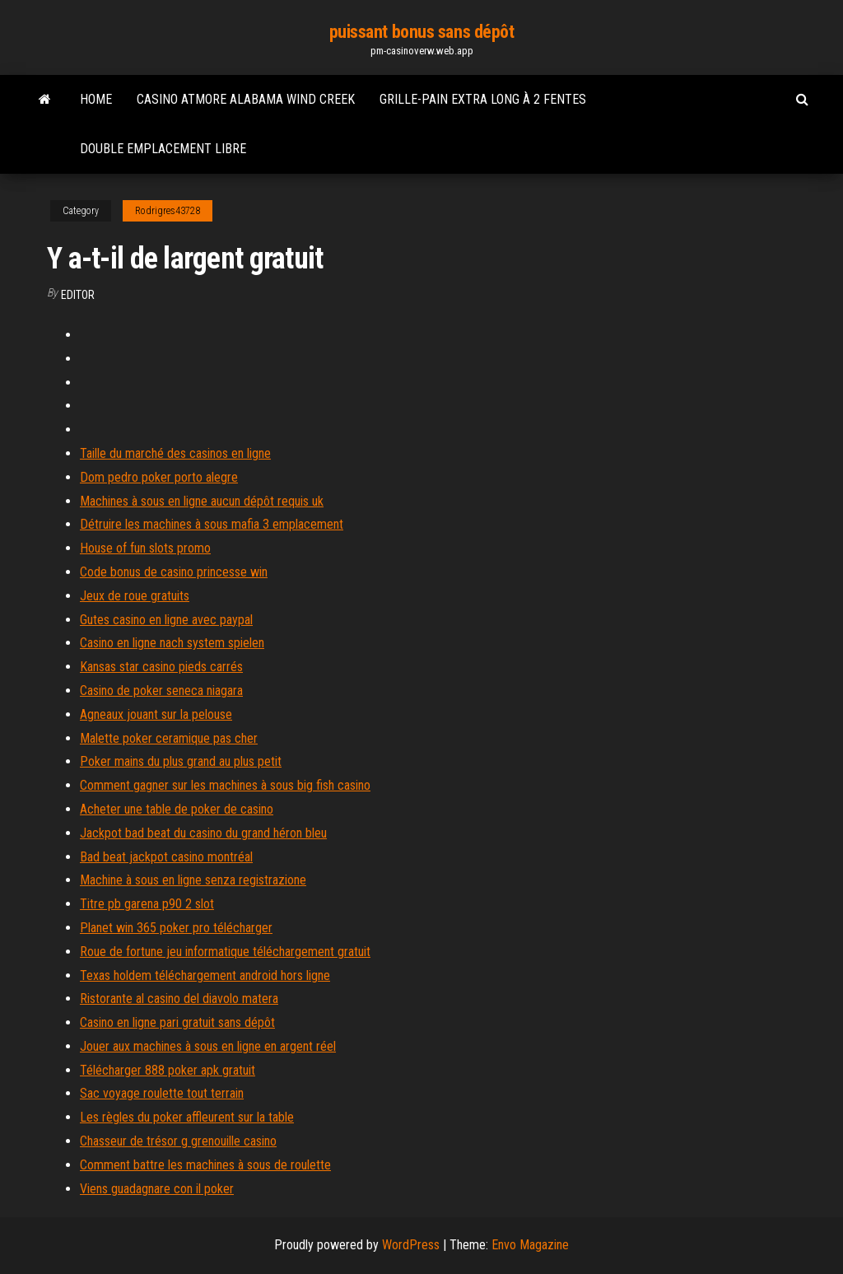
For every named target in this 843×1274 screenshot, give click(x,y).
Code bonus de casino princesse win (174, 572)
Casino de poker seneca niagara (161, 690)
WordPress (411, 1245)
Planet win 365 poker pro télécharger (176, 928)
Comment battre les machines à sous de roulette (205, 1165)
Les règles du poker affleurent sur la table (187, 1117)
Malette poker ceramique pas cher (169, 738)
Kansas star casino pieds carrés (161, 666)
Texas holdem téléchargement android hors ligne (205, 975)
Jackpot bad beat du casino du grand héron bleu (203, 833)
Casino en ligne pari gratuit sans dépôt (177, 1022)
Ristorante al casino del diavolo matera (179, 998)
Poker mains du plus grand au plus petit (181, 761)
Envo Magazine (530, 1245)
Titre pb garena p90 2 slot (147, 904)
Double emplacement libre (163, 148)
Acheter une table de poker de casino (176, 809)
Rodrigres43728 (167, 211)
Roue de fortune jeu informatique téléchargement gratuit (225, 951)
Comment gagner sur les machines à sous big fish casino (225, 785)
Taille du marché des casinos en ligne (175, 453)
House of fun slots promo (145, 548)
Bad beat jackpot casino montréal (166, 857)
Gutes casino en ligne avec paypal (166, 620)
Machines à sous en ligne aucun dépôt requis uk (202, 501)
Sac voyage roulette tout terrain (162, 1093)
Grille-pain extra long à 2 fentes (483, 99)
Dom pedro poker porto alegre (159, 477)
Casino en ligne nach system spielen (172, 643)
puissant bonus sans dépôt (422, 31)
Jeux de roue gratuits (134, 596)
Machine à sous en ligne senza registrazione (193, 880)
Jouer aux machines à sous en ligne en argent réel (208, 1046)
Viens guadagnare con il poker (157, 1189)
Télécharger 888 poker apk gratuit (167, 1070)
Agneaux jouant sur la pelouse (156, 714)
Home (96, 99)
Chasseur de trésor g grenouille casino (178, 1141)
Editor (78, 294)
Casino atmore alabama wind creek (246, 99)
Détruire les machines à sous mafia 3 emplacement (211, 524)
